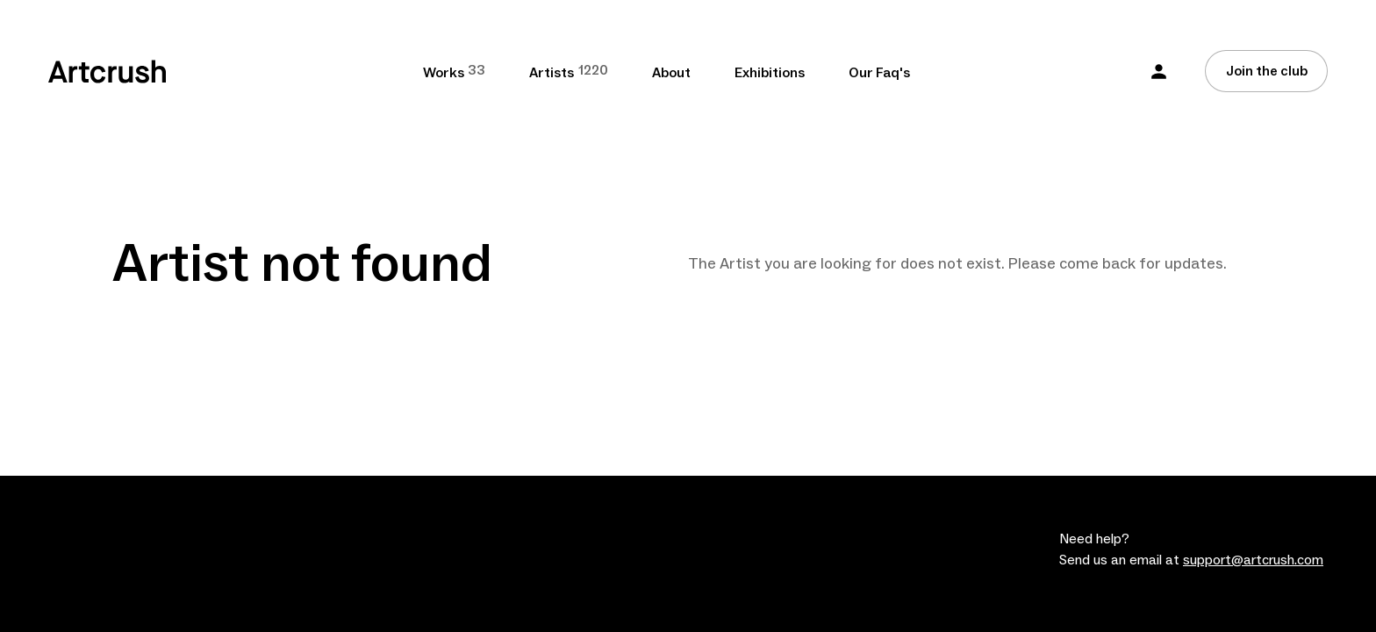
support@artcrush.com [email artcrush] (1253, 560)
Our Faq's (879, 73)
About (671, 73)
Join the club (1267, 71)
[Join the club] (1266, 71)
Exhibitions (770, 73)
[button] (1159, 72)
